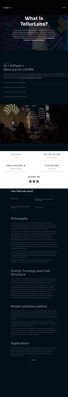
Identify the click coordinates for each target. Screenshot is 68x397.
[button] (64, 7)
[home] (8, 8)
